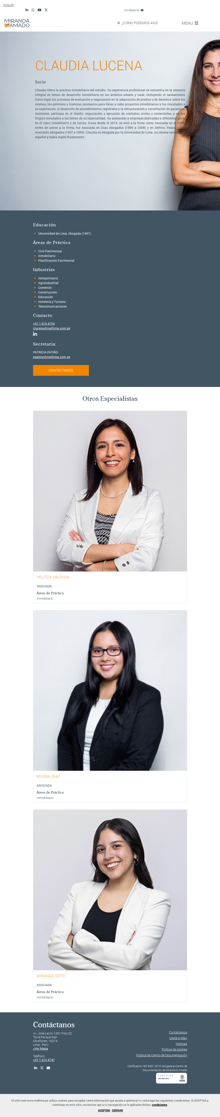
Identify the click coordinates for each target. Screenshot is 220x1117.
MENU (190, 23)
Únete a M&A (178, 1038)
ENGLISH (8, 5)
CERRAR (117, 1110)
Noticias (181, 1044)
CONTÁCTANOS (61, 370)
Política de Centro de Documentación (161, 1055)
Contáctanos (133, 10)
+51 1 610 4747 (44, 1060)
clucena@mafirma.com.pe (51, 328)
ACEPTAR (104, 1110)
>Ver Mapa (40, 1048)
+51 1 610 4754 (44, 323)
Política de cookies (174, 1049)
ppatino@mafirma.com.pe (51, 357)
